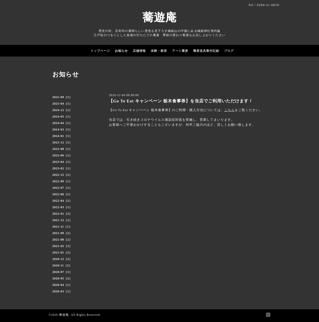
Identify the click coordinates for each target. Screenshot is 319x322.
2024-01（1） (62, 136)
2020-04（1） (62, 285)
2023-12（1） (62, 142)
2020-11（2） (62, 265)
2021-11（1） (62, 226)
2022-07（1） (62, 188)
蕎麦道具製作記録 (206, 51)
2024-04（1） (62, 123)
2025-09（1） (62, 97)
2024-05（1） (62, 116)
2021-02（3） (62, 246)
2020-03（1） (62, 291)
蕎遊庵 (159, 17)
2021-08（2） (62, 239)
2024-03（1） (62, 129)
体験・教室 (159, 51)
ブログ (229, 51)
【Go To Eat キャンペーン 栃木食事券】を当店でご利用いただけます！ (181, 101)
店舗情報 (139, 51)
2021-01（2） (62, 252)
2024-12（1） (62, 110)
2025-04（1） (62, 103)
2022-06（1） (62, 194)
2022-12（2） (62, 175)
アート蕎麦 (180, 51)
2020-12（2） (62, 259)
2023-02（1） (62, 168)
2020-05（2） (62, 278)
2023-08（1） (62, 149)
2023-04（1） (62, 162)
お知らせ (121, 51)
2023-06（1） (62, 155)
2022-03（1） (62, 207)
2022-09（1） (62, 181)
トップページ (100, 51)
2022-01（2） (62, 213)
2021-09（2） (62, 233)
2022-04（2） (62, 200)
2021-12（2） (62, 220)
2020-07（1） (62, 272)
